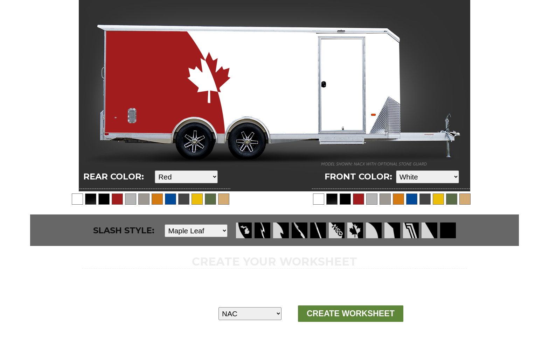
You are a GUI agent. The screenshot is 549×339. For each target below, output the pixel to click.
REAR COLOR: (113, 176)
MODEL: (164, 313)
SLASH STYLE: (123, 230)
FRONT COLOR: (358, 176)
